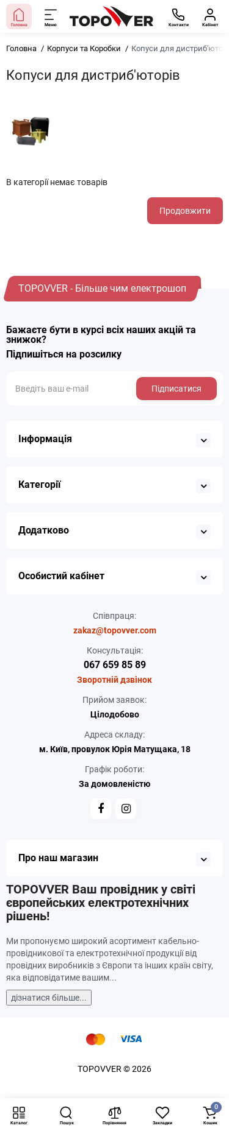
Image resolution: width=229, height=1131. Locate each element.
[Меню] (51, 16)
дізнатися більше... (49, 997)
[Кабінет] (210, 16)
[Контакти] (178, 16)
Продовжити (185, 211)
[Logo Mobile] (111, 16)
